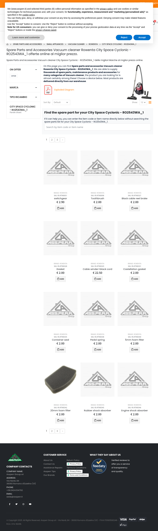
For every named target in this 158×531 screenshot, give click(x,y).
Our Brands (49, 475)
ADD (60, 208)
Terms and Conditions (78, 475)
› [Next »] (62, 139)
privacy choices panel (46, 30)
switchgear (60, 198)
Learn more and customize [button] (26, 37)
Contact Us (49, 463)
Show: (134, 102)
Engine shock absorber (134, 410)
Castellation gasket (134, 269)
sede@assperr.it (14, 496)
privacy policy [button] (106, 9)
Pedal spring (97, 339)
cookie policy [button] (28, 15)
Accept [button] (142, 37)
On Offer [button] (15, 69)
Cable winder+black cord (97, 269)
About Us (48, 460)
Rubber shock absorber (97, 410)
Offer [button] (13, 76)
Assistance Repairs (53, 467)
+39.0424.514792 (14, 490)
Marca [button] (14, 87)
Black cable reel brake (135, 198)
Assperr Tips (50, 471)
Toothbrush (97, 198)
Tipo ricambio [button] (18, 97)
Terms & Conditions (76, 467)
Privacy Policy (75, 464)
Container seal (60, 339)
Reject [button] (124, 37)
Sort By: (47, 102)
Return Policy (73, 460)
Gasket (60, 269)
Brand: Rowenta (60, 193)
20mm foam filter (60, 410)
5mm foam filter (134, 339)
